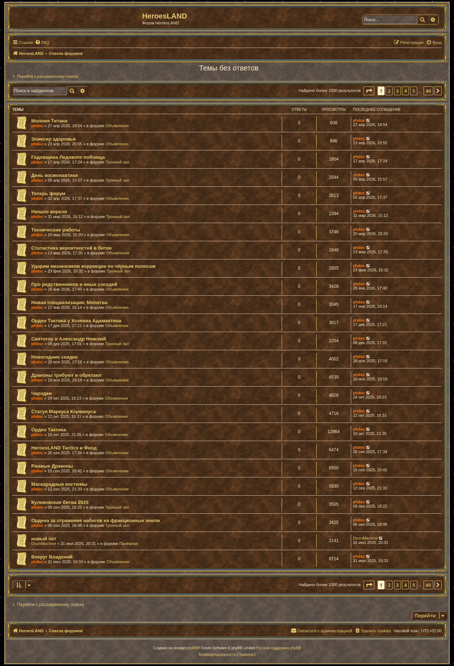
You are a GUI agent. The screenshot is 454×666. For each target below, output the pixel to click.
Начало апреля (49, 211)
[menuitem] (42, 42)
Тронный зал (117, 162)
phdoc (37, 126)
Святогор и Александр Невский (68, 339)
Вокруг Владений (52, 557)
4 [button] (405, 91)
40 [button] (428, 91)
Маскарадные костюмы (59, 484)
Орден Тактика (48, 429)
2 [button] (389, 91)
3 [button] (397, 91)
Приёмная (128, 543)
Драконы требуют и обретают (66, 375)
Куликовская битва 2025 (60, 502)
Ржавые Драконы (52, 466)
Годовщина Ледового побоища (68, 157)
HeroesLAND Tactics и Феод (64, 448)
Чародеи (41, 393)
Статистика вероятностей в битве (71, 248)
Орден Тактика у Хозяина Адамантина (76, 320)
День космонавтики (54, 175)
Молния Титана (49, 121)
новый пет (43, 538)
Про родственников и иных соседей (74, 284)
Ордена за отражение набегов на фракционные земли (95, 520)
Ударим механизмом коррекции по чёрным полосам (93, 266)
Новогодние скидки (54, 357)
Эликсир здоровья (53, 139)
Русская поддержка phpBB (278, 648)
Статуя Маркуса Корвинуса (63, 411)
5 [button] (414, 91)
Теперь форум (48, 193)
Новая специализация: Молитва (69, 302)
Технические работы (55, 230)
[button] (368, 90)
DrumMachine (43, 543)
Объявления (117, 126)
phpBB (191, 648)
